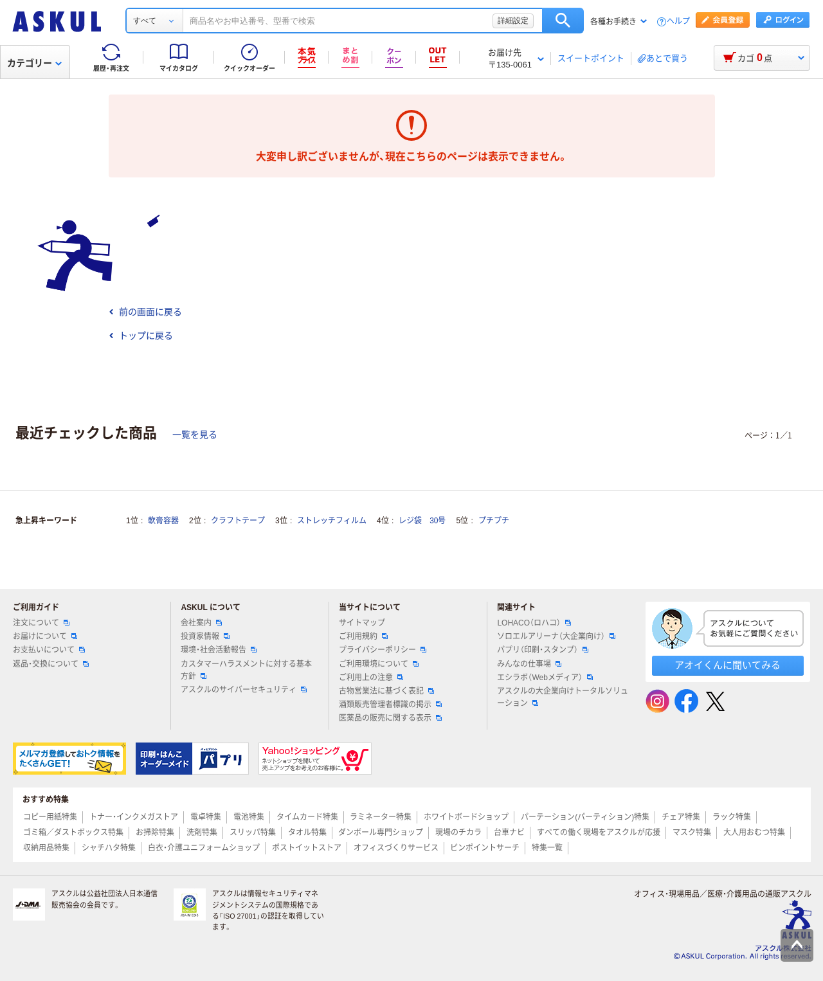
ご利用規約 (363, 636)
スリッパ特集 (253, 832)
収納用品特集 (46, 847)
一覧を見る (194, 434)
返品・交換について (51, 664)
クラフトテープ (238, 520)
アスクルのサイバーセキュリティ (244, 689)
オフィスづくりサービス (396, 847)
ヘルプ (678, 21)
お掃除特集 (155, 832)
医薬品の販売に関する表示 (390, 718)
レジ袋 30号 (422, 520)
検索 (563, 20)
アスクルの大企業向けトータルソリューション (562, 697)
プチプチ (493, 520)
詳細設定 (513, 20)
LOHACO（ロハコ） (534, 622)
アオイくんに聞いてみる (727, 665)
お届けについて (45, 636)
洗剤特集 (201, 832)
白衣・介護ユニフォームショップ (204, 847)
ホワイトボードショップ (466, 817)
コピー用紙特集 (50, 817)
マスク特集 (692, 832)
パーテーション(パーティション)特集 (585, 817)
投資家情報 (205, 636)
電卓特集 (205, 817)
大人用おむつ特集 (754, 832)
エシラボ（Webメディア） (544, 677)
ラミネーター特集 (381, 817)
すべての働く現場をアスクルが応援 (598, 832)
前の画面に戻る (145, 312)
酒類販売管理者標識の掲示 (390, 704)
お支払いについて (49, 649)
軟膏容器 (163, 520)
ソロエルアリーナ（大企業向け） (556, 636)
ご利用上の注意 (371, 677)
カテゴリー (34, 63)
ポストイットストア (306, 847)
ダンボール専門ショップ (380, 832)
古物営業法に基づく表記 (386, 691)
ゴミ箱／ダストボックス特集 (73, 832)
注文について (41, 622)
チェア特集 (681, 817)
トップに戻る (141, 335)
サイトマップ (362, 622)
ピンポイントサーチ (485, 847)
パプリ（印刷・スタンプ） (542, 649)
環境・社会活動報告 (219, 649)
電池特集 (248, 817)
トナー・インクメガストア (133, 817)
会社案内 (201, 622)
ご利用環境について (379, 664)
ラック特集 (731, 817)
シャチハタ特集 (109, 847)
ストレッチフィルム (331, 520)
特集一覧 (547, 847)
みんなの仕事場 (529, 664)
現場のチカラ (458, 832)
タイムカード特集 (307, 817)
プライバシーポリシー (382, 649)
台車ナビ (509, 832)
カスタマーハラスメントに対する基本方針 (246, 670)
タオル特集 (307, 832)
